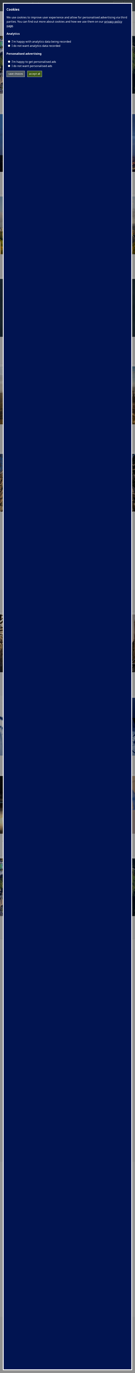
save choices (15, 73)
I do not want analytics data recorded (36, 46)
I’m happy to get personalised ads (34, 62)
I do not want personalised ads (32, 66)
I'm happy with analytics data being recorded (41, 41)
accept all (34, 73)
